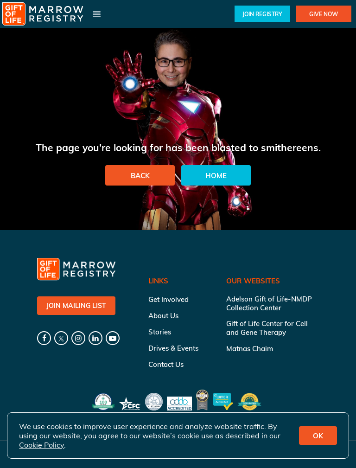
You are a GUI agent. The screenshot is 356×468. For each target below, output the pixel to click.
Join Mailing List (76, 305)
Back (140, 175)
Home (216, 175)
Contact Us (166, 364)
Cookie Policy (41, 444)
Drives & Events (173, 348)
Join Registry (262, 14)
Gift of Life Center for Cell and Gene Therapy (267, 328)
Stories (159, 331)
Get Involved (168, 299)
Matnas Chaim (249, 348)
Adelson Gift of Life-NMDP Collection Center (269, 303)
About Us (163, 315)
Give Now (323, 14)
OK (318, 435)
